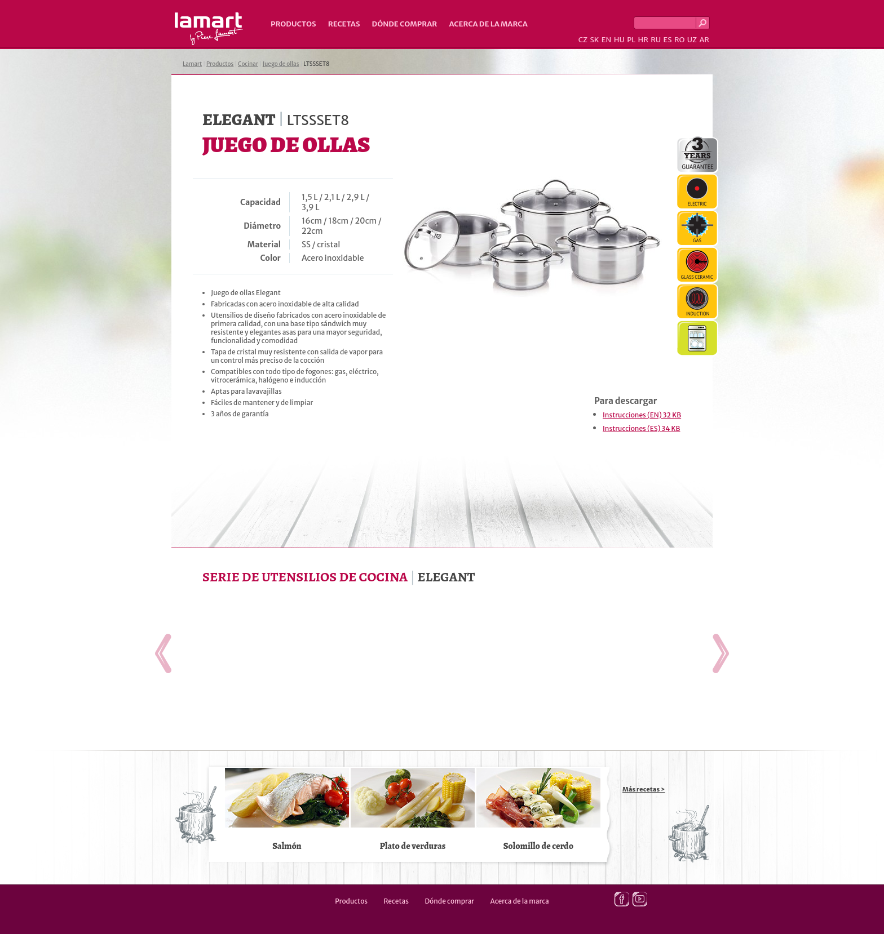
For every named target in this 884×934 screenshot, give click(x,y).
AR (704, 40)
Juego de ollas (281, 64)
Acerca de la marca (488, 24)
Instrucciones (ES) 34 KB (641, 428)
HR (643, 40)
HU (619, 40)
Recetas (344, 24)
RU (656, 40)
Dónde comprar (404, 24)
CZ (582, 40)
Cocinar (248, 64)
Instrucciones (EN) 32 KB (642, 415)
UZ (692, 40)
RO (679, 40)
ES (668, 40)
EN (607, 40)
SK (594, 40)
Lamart (209, 28)
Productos (293, 24)
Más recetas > (643, 789)
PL (631, 40)
